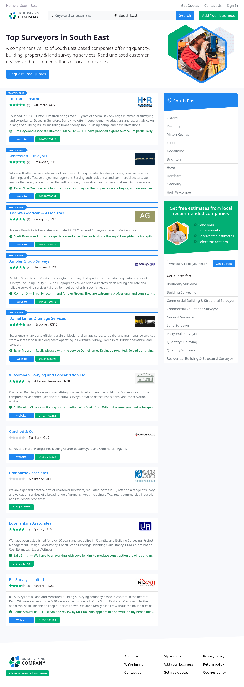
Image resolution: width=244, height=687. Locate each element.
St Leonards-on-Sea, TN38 (52, 381)
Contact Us (213, 5)
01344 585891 (47, 359)
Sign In (232, 5)
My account (173, 656)
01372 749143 (21, 563)
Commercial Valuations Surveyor (192, 309)
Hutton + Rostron (24, 98)
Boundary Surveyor (182, 284)
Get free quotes (176, 672)
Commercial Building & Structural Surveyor (201, 300)
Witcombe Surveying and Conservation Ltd (47, 375)
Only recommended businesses (27, 673)
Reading (173, 126)
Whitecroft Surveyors (28, 155)
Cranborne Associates (28, 472)
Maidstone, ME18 (41, 479)
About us (131, 656)
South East (28, 5)
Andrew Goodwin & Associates (36, 213)
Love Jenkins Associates (30, 523)
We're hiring (134, 664)
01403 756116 (47, 301)
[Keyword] (80, 15)
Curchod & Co (21, 431)
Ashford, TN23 (44, 586)
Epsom (172, 142)
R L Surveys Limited (26, 579)
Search (185, 15)
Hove (171, 167)
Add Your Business (218, 15)
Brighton (174, 159)
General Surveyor (180, 317)
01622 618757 (21, 507)
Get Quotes (190, 5)
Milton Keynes (178, 134)
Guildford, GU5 (44, 105)
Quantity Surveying (182, 342)
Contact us (132, 672)
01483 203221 (47, 139)
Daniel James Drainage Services (37, 318)
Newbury (174, 184)
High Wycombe (179, 192)
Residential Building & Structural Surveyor (200, 358)
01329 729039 (47, 196)
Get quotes (224, 264)
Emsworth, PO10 (45, 162)
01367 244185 (47, 244)
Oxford (172, 118)
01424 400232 (47, 415)
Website (22, 139)
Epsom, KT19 (43, 529)
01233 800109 (47, 620)
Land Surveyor (178, 325)
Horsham (174, 175)
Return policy (213, 664)
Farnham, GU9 (39, 438)
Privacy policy (214, 656)
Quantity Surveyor (181, 350)
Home (11, 5)
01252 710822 (47, 457)
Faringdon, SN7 (45, 219)
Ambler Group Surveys (29, 261)
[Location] (144, 15)
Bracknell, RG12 (46, 324)
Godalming (175, 151)
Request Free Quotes (27, 74)
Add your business (178, 664)
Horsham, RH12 (45, 267)
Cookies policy (214, 672)
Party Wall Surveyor (182, 333)
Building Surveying (182, 292)
